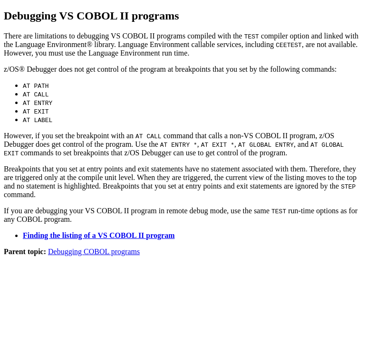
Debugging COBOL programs (94, 251)
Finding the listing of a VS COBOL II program (98, 235)
